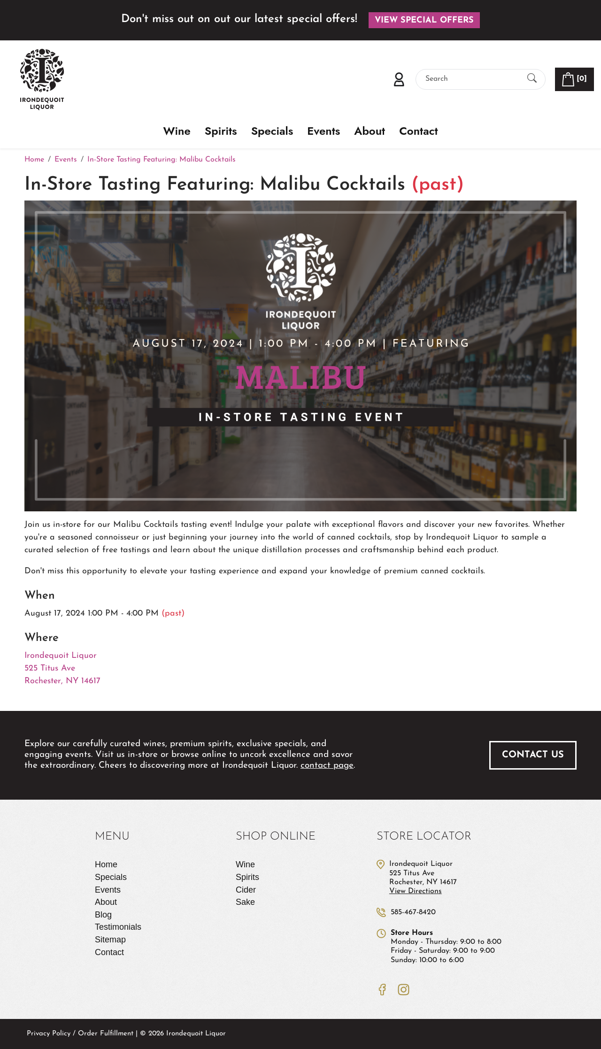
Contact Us (533, 755)
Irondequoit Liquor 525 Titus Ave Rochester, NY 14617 (62, 668)
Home (106, 864)
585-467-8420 (413, 912)
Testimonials (118, 927)
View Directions (415, 891)
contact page (327, 765)
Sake (245, 902)
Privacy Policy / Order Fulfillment (80, 1033)
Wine (177, 131)
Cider (246, 890)
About (369, 131)
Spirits (221, 131)
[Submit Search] (532, 79)
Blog (103, 914)
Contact (418, 131)
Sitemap (110, 939)
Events (323, 131)
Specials (272, 131)
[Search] (472, 79)
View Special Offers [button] (424, 20)
